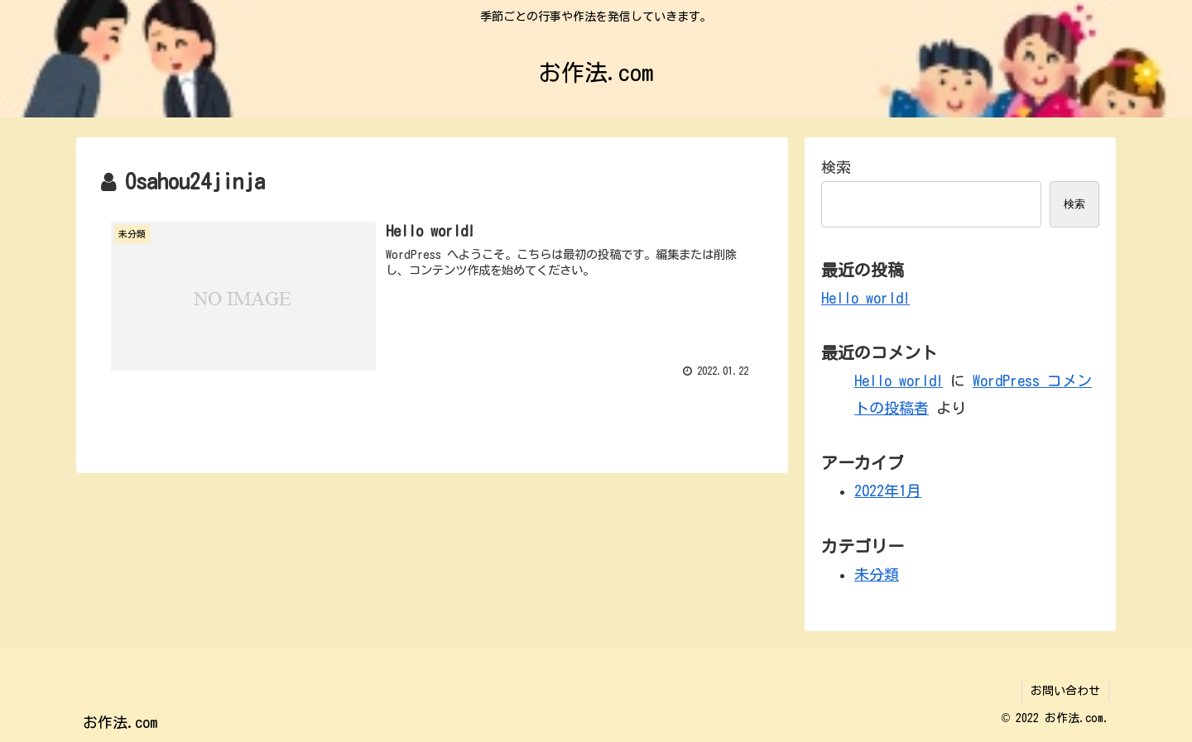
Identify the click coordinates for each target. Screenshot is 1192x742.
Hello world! (865, 297)
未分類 (876, 574)
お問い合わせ (1065, 691)
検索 (836, 167)
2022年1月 (887, 490)
